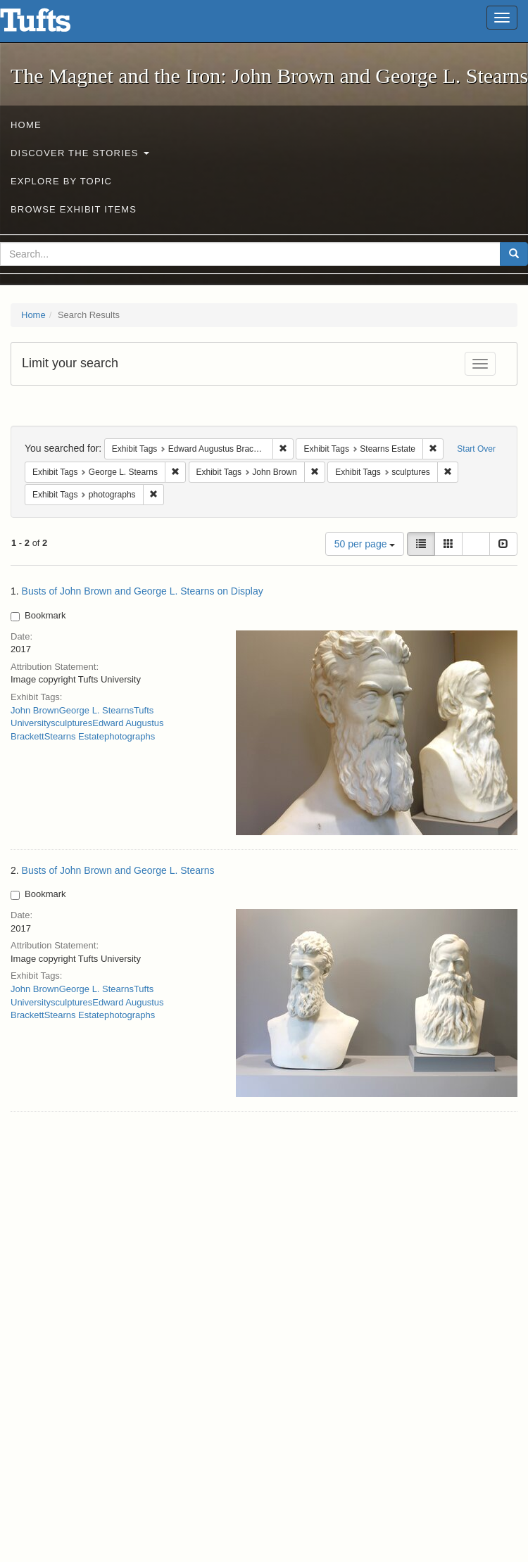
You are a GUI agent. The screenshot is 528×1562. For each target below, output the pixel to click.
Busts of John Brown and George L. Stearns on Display (142, 591)
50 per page (365, 544)
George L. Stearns (96, 710)
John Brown (35, 710)
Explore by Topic (61, 181)
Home (26, 125)
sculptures (71, 723)
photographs (129, 736)
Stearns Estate (74, 736)
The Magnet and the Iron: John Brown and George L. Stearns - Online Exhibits (53, 24)
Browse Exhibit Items (74, 209)
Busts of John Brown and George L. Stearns (118, 870)
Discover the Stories (80, 153)
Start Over (476, 449)
